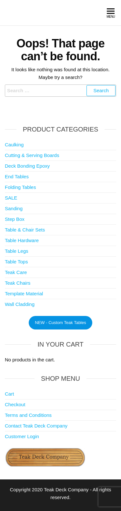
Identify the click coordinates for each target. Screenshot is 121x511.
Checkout (15, 404)
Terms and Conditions (28, 415)
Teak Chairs (17, 283)
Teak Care (16, 272)
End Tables (17, 176)
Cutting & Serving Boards (32, 155)
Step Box (15, 219)
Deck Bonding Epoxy (27, 166)
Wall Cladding (20, 304)
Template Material (24, 293)
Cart (9, 394)
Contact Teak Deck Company (36, 425)
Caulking (14, 144)
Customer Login (22, 436)
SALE (11, 198)
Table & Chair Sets (25, 229)
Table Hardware (22, 240)
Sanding (14, 208)
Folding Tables (20, 187)
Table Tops (16, 261)
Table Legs (16, 251)
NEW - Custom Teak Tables (60, 322)
